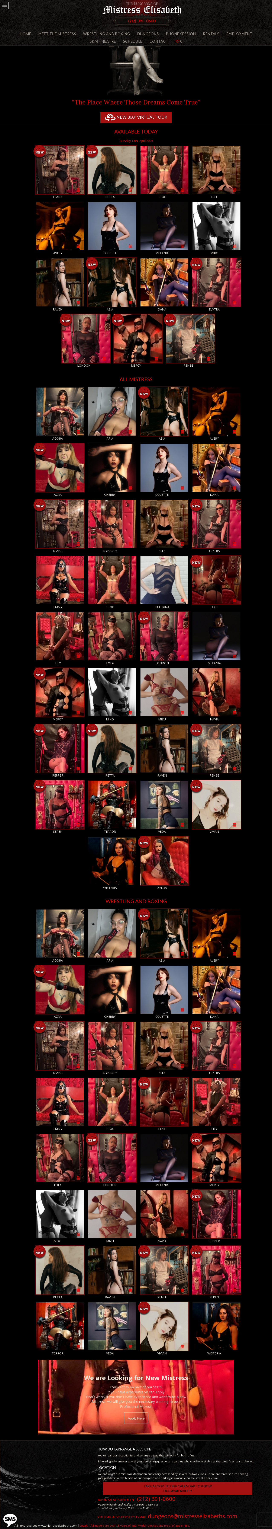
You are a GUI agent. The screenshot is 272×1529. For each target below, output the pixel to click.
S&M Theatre (103, 41)
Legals (84, 1525)
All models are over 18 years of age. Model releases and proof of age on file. (140, 1525)
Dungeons (148, 34)
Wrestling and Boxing (106, 34)
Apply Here (136, 1418)
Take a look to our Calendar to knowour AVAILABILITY (177, 1488)
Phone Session (181, 34)
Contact (158, 41)
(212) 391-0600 (156, 1499)
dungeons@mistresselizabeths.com (192, 1516)
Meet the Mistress (57, 34)
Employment (239, 34)
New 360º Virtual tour (136, 117)
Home (25, 34)
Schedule (132, 41)
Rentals (211, 34)
